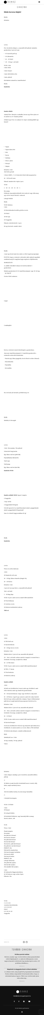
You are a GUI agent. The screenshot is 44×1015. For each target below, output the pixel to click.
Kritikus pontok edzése (22, 954)
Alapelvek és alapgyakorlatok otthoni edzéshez (22, 969)
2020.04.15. (22, 966)
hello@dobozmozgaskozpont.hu (22, 996)
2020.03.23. (22, 981)
